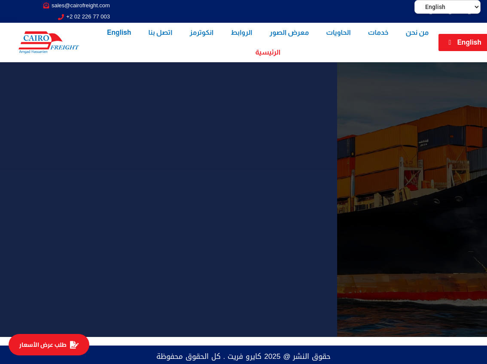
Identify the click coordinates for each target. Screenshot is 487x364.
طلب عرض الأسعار (49, 344)
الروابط (241, 32)
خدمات (378, 32)
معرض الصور (289, 32)
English (119, 32)
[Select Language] (447, 7)
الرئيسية (267, 52)
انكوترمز (201, 32)
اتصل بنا (161, 32)
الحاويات (338, 32)
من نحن (417, 32)
